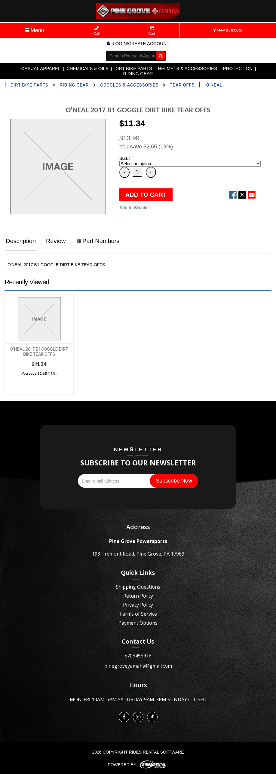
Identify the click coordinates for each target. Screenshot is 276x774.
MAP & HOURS (227, 30)
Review (56, 241)
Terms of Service (138, 614)
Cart (151, 31)
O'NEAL (214, 85)
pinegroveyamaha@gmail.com (138, 666)
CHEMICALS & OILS (87, 68)
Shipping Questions (138, 587)
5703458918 (138, 655)
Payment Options (138, 623)
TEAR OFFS (182, 85)
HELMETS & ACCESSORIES (187, 68)
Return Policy (138, 596)
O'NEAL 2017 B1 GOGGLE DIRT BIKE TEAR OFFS (39, 352)
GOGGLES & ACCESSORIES (129, 85)
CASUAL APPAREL (41, 68)
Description (21, 241)
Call (96, 31)
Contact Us (138, 641)
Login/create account (138, 43)
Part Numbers (97, 241)
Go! (159, 55)
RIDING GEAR (138, 73)
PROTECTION (238, 68)
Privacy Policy (138, 605)
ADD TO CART (146, 194)
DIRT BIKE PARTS (133, 68)
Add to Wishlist (134, 207)
